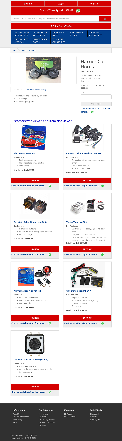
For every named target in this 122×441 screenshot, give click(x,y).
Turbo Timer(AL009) (76, 222)
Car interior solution (47, 422)
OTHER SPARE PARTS (40, 40)
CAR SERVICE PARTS (58, 34)
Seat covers (43, 414)
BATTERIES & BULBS (76, 34)
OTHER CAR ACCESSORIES (58, 40)
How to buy (17, 419)
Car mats (42, 425)
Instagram (95, 419)
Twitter (93, 417)
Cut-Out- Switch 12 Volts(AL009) (31, 359)
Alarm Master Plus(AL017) (27, 290)
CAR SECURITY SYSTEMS (21, 40)
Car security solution (47, 419)
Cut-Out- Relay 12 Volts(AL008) (30, 222)
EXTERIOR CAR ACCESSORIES (21, 34)
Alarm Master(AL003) (25, 153)
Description (17, 89)
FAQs (15, 422)
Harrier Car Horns (28, 50)
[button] (96, 104)
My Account (68, 414)
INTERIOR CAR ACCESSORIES (40, 34)
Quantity (84, 92)
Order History (69, 417)
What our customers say (36, 89)
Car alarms (43, 417)
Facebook (94, 414)
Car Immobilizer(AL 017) (79, 290)
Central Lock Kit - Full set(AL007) (83, 153)
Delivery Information (21, 417)
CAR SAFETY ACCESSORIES (95, 34)
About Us (16, 414)
